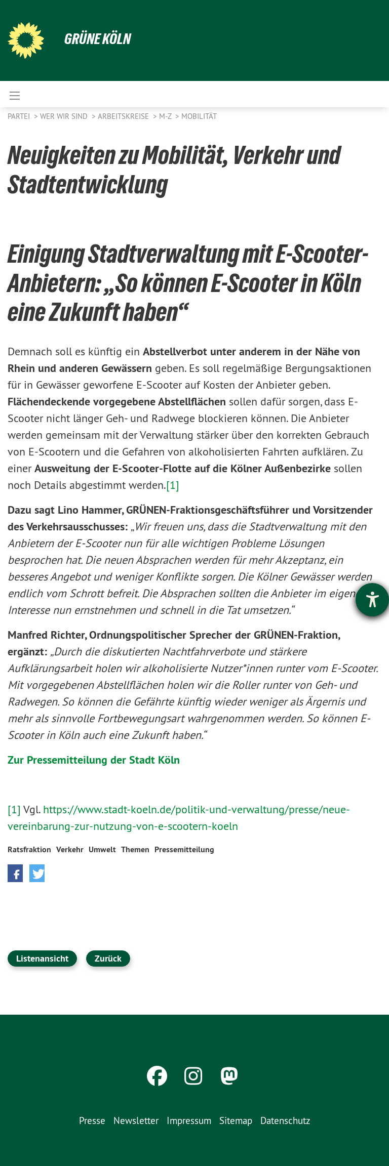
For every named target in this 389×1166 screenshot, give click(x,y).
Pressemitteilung (184, 849)
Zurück (108, 958)
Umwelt (102, 849)
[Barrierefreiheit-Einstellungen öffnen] (372, 599)
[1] (172, 485)
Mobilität (199, 116)
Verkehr (70, 849)
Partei (20, 116)
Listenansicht (42, 958)
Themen (135, 849)
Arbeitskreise (124, 116)
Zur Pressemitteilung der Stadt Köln (94, 760)
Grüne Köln (98, 38)
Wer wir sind (65, 116)
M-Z (166, 116)
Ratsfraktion (29, 849)
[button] (15, 873)
